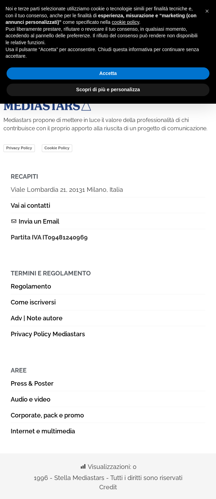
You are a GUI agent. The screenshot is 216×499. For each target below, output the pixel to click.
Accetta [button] (108, 73)
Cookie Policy (57, 148)
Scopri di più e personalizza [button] (108, 89)
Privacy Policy (19, 148)
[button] (207, 11)
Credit (108, 487)
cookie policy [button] (125, 22)
